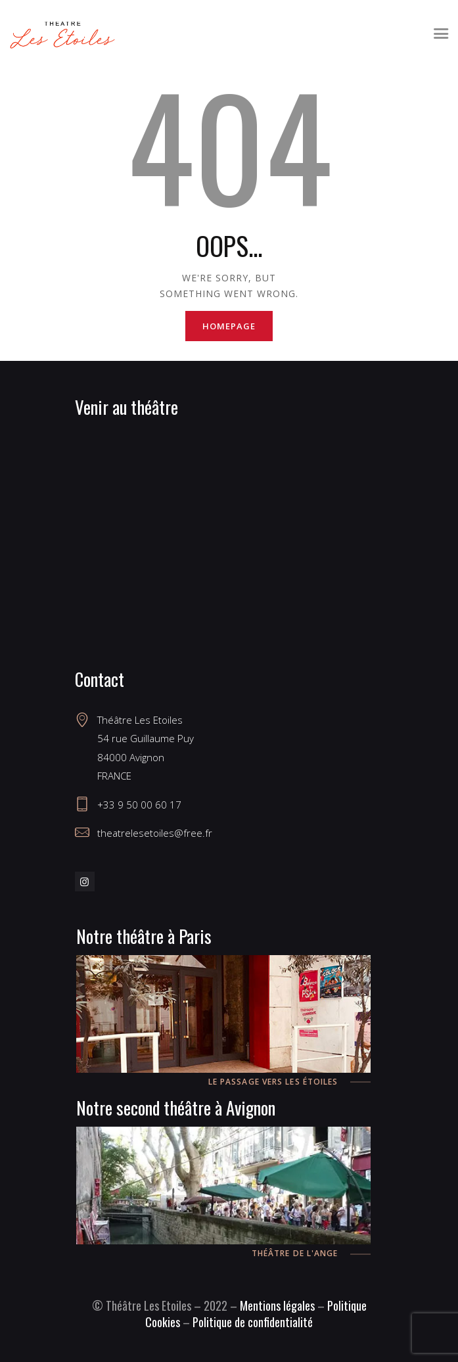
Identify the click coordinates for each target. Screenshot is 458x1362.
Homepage (228, 326)
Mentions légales (277, 1305)
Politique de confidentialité (253, 1321)
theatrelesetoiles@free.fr (154, 832)
